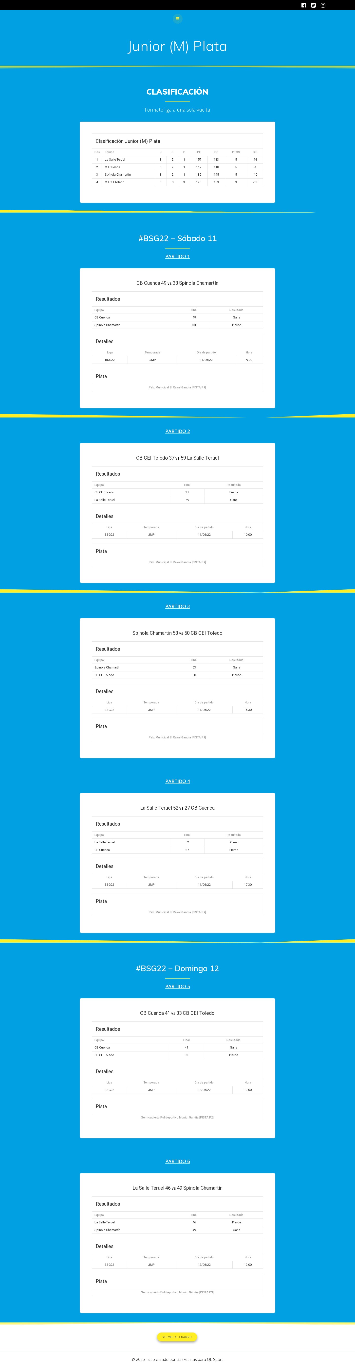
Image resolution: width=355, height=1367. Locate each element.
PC (216, 152)
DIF (255, 152)
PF (199, 152)
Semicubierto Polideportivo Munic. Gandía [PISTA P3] (177, 1292)
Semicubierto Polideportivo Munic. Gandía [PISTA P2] (177, 1117)
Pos (97, 152)
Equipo (109, 152)
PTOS (236, 152)
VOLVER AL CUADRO (177, 1337)
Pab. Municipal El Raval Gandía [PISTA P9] (177, 387)
